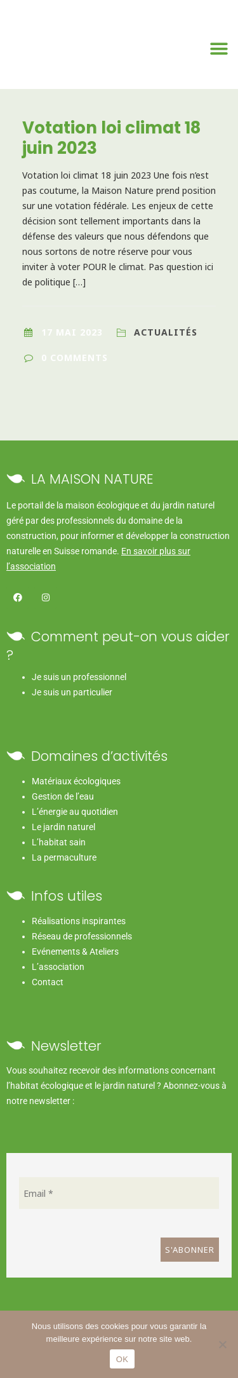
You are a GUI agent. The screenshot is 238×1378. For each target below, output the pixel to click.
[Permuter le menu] (219, 48)
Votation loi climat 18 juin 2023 (111, 138)
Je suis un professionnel (79, 677)
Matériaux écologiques (76, 781)
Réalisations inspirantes (79, 921)
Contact (47, 982)
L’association (58, 967)
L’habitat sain (59, 842)
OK (122, 1359)
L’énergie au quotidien (75, 812)
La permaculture (64, 857)
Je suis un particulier (72, 692)
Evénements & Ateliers (75, 951)
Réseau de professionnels (82, 936)
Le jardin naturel (63, 827)
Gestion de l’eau (63, 796)
